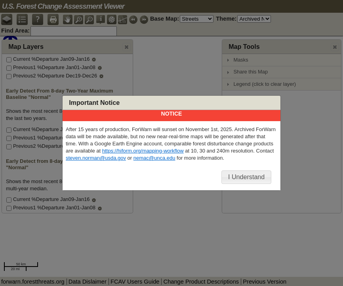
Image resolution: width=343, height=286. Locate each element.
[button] (246, 177)
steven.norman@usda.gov (96, 158)
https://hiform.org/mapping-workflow (143, 151)
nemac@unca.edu (154, 158)
